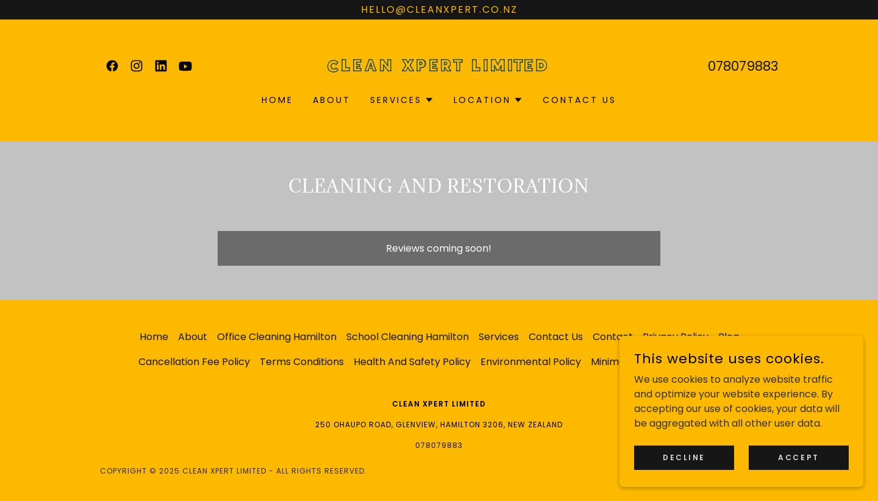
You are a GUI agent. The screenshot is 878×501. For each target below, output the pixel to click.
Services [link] (499, 337)
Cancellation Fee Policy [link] (194, 362)
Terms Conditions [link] (302, 362)
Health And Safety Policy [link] (412, 362)
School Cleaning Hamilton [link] (407, 337)
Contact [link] (613, 337)
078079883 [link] (743, 66)
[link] (112, 66)
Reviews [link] (720, 362)
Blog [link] (728, 337)
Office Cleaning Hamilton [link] (277, 337)
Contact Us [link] (579, 100)
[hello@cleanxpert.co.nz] (439, 9)
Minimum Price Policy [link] (641, 362)
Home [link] (277, 100)
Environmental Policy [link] (530, 362)
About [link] (332, 100)
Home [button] (154, 337)
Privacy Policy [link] (675, 337)
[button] (402, 100)
